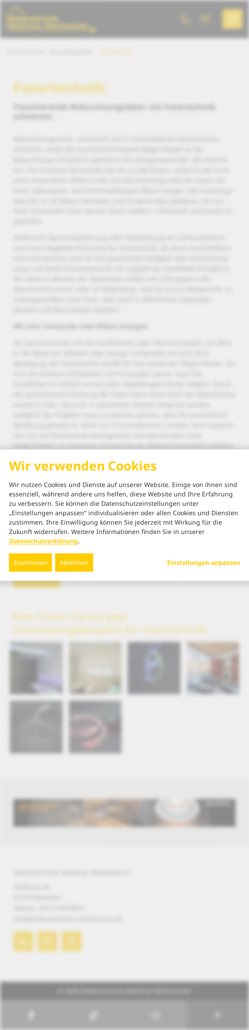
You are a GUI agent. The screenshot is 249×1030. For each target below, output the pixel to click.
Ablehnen (74, 562)
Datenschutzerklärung (43, 541)
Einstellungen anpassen (203, 562)
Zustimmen (30, 562)
